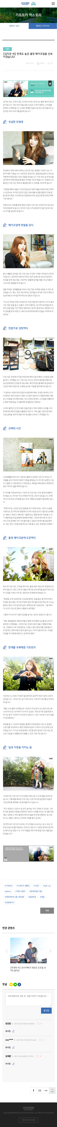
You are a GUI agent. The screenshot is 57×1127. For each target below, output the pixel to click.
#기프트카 (8, 886)
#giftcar (8, 891)
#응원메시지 (9, 902)
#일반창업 (32, 897)
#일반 (42, 897)
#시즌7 (36, 886)
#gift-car (47, 886)
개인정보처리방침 (29, 1120)
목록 (47, 910)
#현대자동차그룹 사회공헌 (14, 897)
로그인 (46, 1010)
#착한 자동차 (20, 891)
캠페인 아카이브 (43, 26)
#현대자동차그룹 (35, 891)
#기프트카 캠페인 (23, 886)
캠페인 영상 (14, 26)
